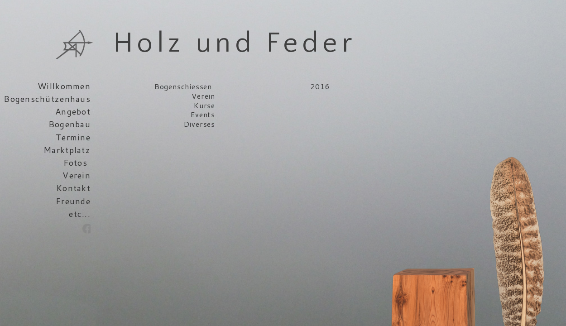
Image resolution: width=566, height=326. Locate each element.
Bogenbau (69, 124)
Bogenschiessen (183, 86)
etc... (80, 214)
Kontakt (73, 188)
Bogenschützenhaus (47, 99)
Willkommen (64, 86)
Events (203, 114)
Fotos (75, 162)
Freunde (73, 201)
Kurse (204, 105)
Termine (73, 137)
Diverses (199, 124)
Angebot (73, 111)
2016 (320, 86)
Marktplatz (67, 150)
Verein (76, 175)
